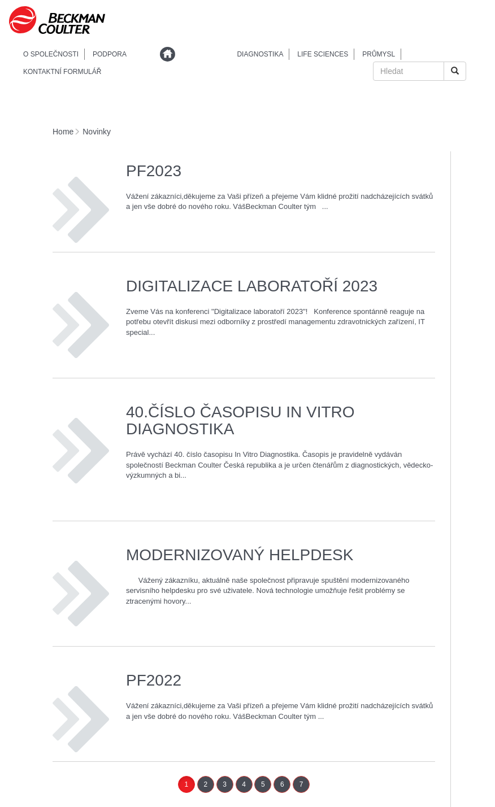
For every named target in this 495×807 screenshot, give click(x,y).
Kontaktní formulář (62, 72)
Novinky (96, 131)
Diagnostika (260, 54)
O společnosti (51, 54)
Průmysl (378, 54)
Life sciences (322, 54)
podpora (110, 54)
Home (63, 131)
